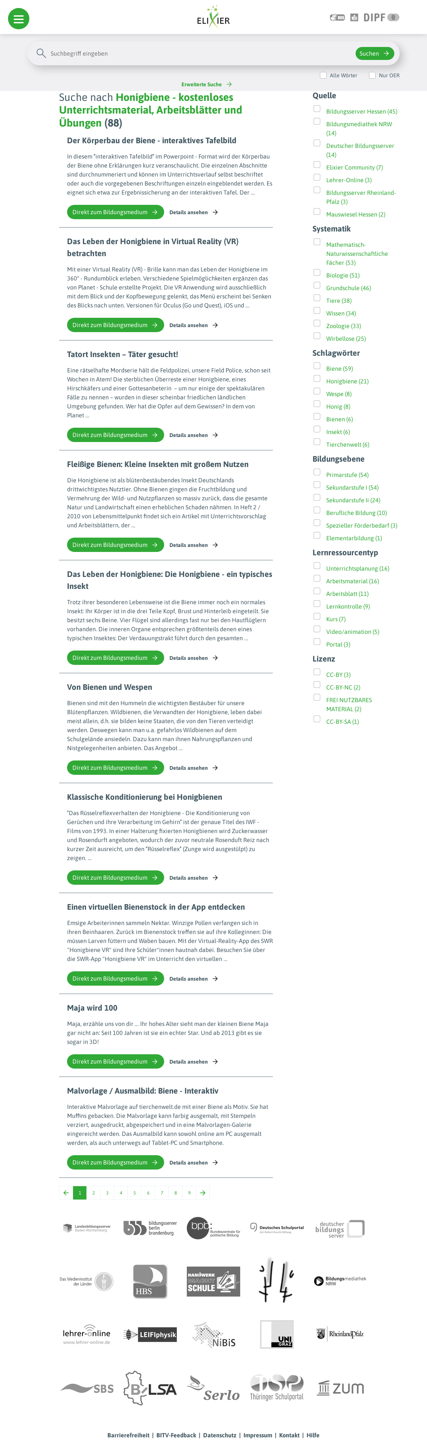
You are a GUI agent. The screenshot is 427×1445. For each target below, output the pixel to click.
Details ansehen (194, 212)
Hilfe (313, 1435)
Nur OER (389, 75)
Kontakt (289, 1435)
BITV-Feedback (176, 1435)
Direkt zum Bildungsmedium (115, 212)
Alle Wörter (343, 75)
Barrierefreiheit (128, 1435)
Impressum (258, 1435)
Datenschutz (220, 1435)
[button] (18, 18)
